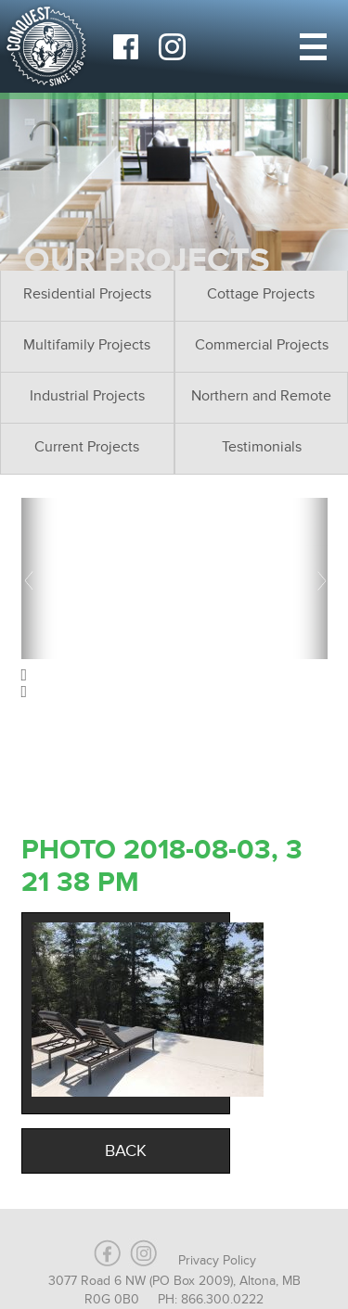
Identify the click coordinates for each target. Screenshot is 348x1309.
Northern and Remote (261, 396)
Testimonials (262, 447)
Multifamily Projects (86, 345)
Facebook (125, 46)
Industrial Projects (87, 396)
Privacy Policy (217, 1260)
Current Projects (86, 447)
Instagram (171, 46)
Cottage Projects (261, 294)
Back (126, 1150)
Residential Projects (87, 294)
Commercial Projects (262, 345)
